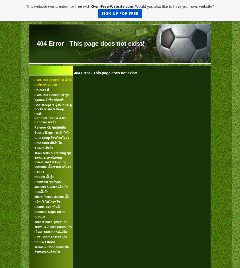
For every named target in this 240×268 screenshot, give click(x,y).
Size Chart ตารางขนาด (50, 237)
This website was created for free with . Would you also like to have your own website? (120, 11)
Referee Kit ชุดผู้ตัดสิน (50, 127)
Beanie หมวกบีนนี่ (47, 207)
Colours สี (41, 90)
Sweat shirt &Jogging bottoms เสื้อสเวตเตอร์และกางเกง (52, 166)
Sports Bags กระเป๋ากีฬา (51, 133)
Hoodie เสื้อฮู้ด (44, 177)
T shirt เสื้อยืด (43, 148)
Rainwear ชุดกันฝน (47, 182)
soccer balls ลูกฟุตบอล (50, 222)
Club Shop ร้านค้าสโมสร (51, 138)
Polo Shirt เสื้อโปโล (48, 143)
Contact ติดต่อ (44, 242)
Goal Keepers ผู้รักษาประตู (53, 105)
